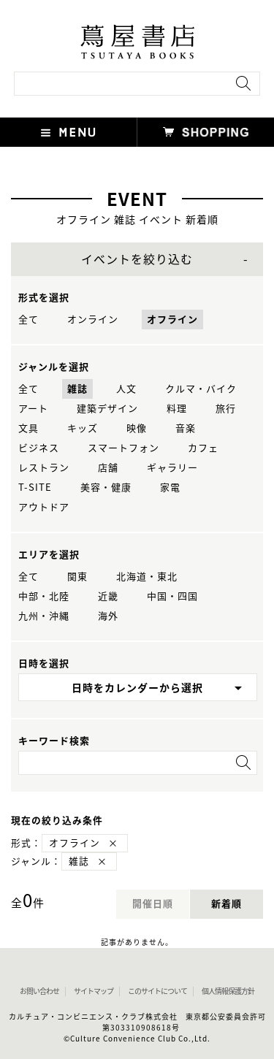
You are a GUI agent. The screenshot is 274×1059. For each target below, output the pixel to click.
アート (33, 408)
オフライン (172, 319)
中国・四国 (172, 596)
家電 (170, 487)
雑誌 (77, 389)
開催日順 (152, 904)
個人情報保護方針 (228, 991)
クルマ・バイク (201, 389)
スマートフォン (123, 448)
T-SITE (35, 487)
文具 (28, 428)
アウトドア (43, 507)
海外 (108, 616)
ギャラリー (172, 468)
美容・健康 (106, 487)
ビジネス (38, 448)
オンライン (92, 319)
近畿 (108, 596)
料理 (177, 408)
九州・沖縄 (43, 616)
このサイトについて (157, 991)
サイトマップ (93, 991)
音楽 (185, 428)
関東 (77, 576)
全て (28, 319)
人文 (126, 389)
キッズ (82, 428)
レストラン (43, 468)
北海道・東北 (147, 576)
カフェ (203, 448)
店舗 (108, 468)
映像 (136, 428)
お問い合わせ (39, 991)
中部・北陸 (43, 596)
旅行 (226, 408)
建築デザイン (107, 408)
